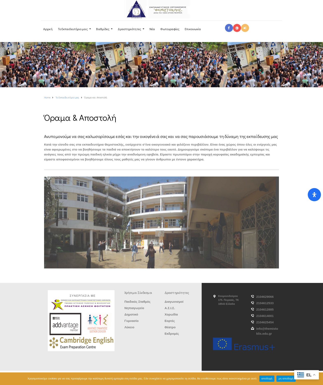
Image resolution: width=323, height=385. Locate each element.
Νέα (152, 29)
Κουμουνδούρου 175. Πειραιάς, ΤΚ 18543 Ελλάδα (228, 300)
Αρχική (48, 29)
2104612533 (265, 303)
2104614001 (265, 316)
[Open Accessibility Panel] (314, 194)
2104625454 (265, 322)
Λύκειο (129, 327)
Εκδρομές (172, 333)
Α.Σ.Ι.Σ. (170, 308)
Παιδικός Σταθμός (137, 301)
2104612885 (265, 309)
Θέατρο (170, 327)
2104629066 (265, 296)
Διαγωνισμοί (174, 301)
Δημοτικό (131, 314)
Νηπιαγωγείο (134, 308)
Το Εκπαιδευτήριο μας (73, 29)
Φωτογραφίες (169, 29)
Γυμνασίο (131, 321)
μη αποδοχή (286, 378)
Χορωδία (171, 314)
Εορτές (170, 321)
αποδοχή (266, 378)
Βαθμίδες (103, 29)
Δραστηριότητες (129, 29)
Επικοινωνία (193, 29)
